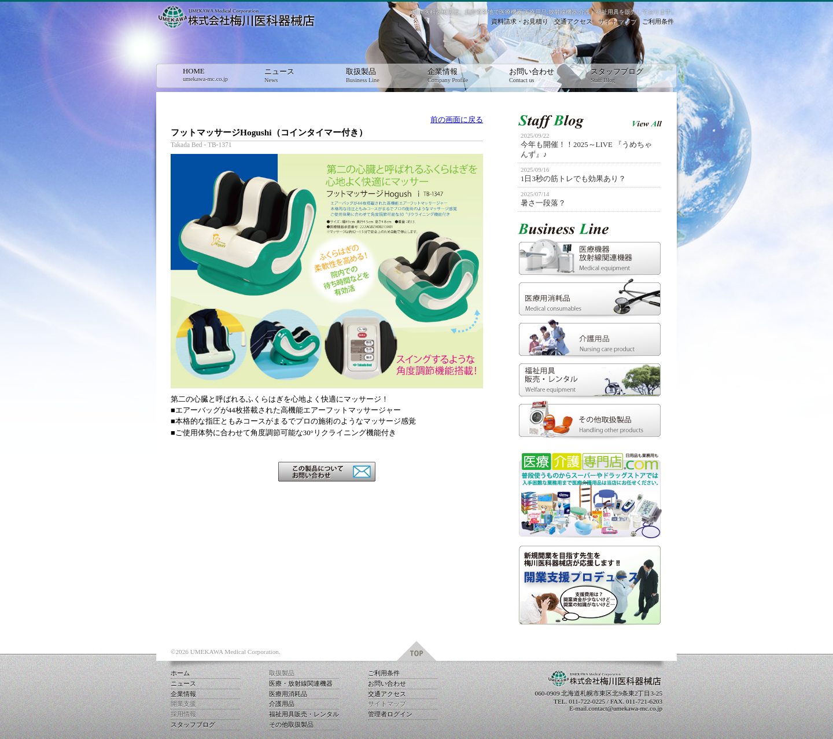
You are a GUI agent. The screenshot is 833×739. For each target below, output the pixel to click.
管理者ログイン (390, 714)
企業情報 (456, 75)
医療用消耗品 (288, 693)
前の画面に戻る (456, 120)
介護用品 (281, 703)
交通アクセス (573, 21)
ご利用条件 (658, 21)
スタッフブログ (619, 75)
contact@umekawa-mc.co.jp (625, 708)
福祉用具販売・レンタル (304, 714)
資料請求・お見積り (519, 21)
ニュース (293, 75)
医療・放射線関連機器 (301, 683)
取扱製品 (375, 75)
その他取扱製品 (291, 724)
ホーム (180, 673)
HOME (212, 74)
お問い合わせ (538, 75)
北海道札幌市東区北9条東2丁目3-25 (611, 693)
